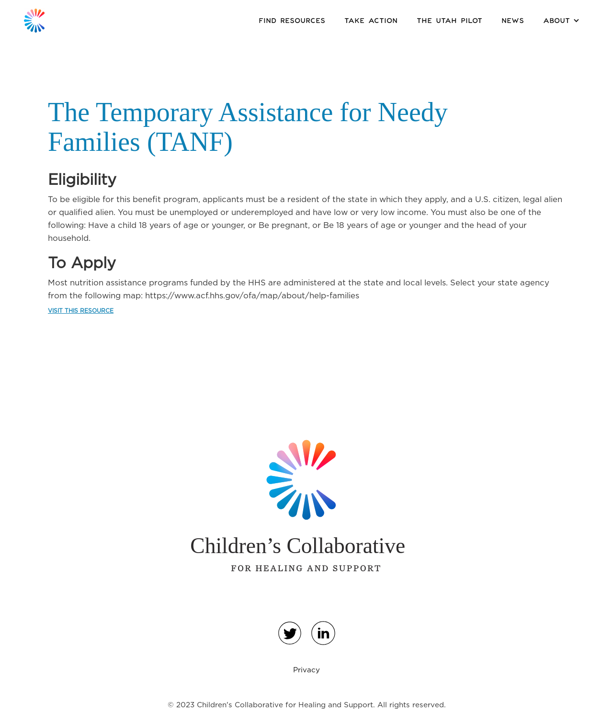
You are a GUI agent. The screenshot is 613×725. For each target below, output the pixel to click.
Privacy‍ (306, 669)
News (512, 20)
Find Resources (292, 20)
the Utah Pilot (449, 20)
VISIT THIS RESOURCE (81, 310)
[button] (561, 21)
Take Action (370, 20)
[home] (34, 21)
